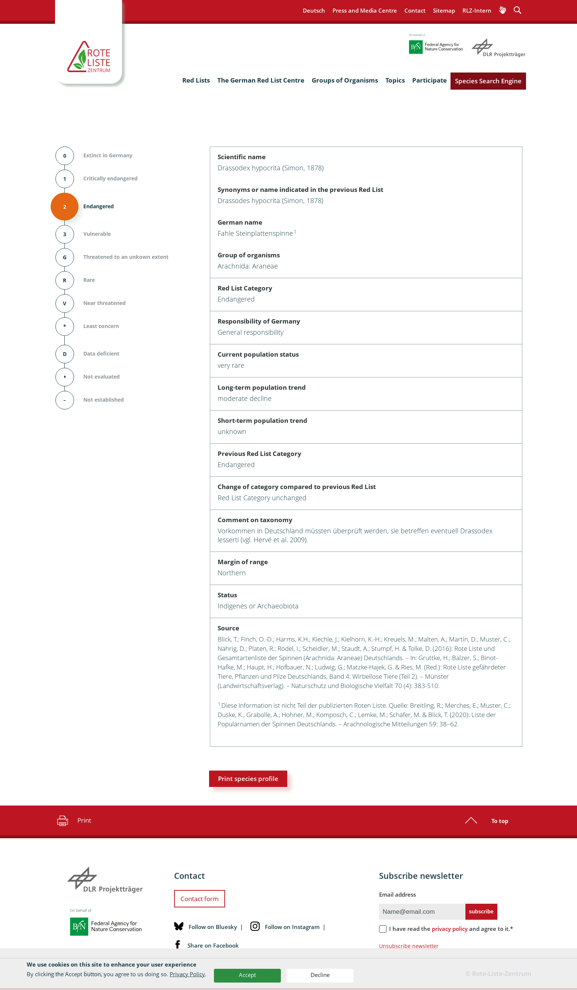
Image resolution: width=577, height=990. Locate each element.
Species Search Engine (488, 81)
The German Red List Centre (260, 80)
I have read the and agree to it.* (451, 928)
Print (73, 820)
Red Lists (196, 80)
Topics (395, 80)
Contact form (199, 898)
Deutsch (314, 10)
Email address (397, 894)
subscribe (481, 912)
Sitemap (444, 10)
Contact (415, 10)
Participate (429, 80)
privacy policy (450, 928)
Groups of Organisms (345, 80)
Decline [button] (320, 974)
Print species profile (248, 778)
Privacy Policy (187, 974)
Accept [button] (247, 974)
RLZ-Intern (476, 10)
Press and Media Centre (365, 10)
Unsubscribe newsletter (409, 945)
